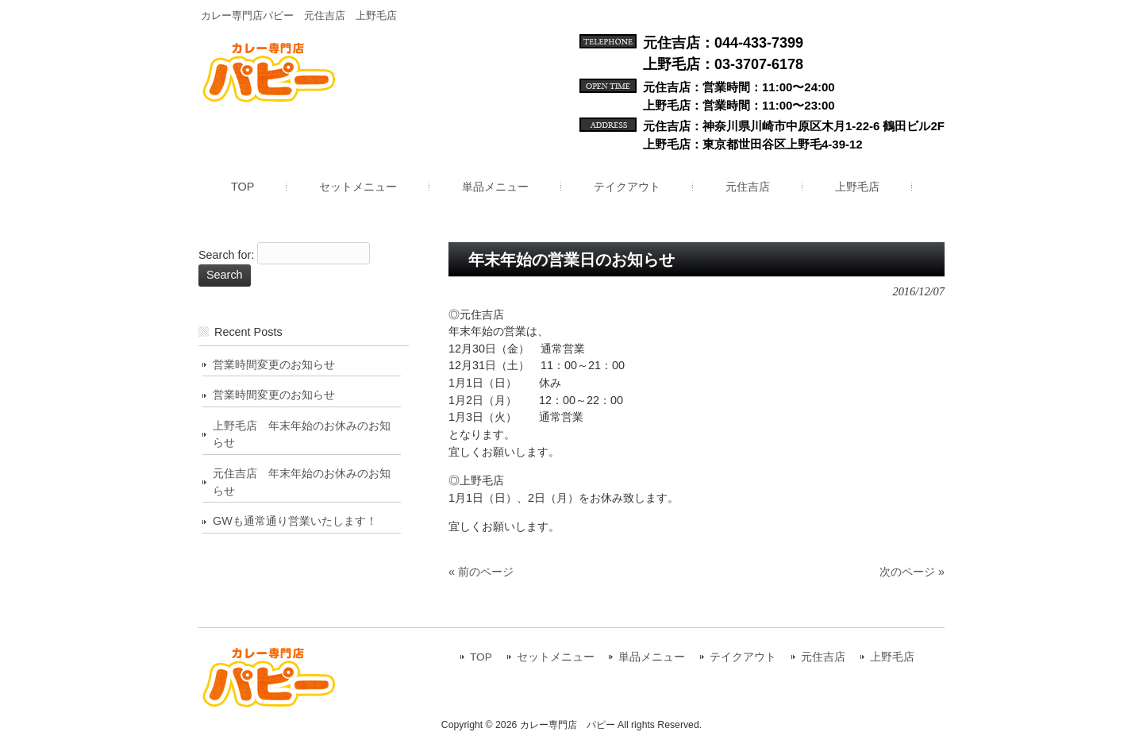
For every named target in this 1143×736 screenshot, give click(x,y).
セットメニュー (556, 657)
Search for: (226, 255)
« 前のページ (481, 571)
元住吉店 (823, 657)
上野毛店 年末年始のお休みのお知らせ (302, 434)
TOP (481, 657)
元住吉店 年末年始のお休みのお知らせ (302, 482)
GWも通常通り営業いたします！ (295, 520)
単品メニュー (651, 657)
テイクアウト (743, 657)
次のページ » (912, 571)
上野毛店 (892, 657)
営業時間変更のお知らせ (274, 364)
